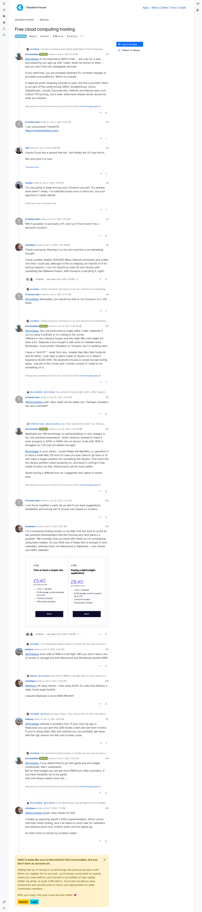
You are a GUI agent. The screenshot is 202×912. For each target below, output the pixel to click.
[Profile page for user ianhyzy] (19, 651)
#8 (107, 245)
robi (27, 148)
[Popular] (4, 22)
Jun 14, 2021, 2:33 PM (68, 429)
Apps (146, 7)
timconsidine (32, 54)
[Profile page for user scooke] (19, 185)
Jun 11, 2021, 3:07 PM (68, 326)
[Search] (4, 35)
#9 (107, 294)
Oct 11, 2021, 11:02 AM (56, 526)
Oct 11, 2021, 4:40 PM (53, 649)
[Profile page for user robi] (19, 150)
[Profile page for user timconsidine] (19, 56)
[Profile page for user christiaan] (19, 247)
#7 (107, 219)
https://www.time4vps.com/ (41, 130)
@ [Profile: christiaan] (32, 59)
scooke (29, 183)
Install (182, 7)
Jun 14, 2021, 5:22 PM (60, 500)
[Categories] (4, 3)
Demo (164, 7)
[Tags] (4, 16)
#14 (107, 526)
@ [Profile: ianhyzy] (31, 685)
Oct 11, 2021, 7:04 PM (68, 758)
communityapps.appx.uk (90, 106)
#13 (107, 500)
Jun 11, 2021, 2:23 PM (60, 294)
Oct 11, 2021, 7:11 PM (55, 808)
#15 (107, 649)
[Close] (105, 859)
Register (23, 901)
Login (34, 901)
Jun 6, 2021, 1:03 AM (60, 219)
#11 (107, 397)
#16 (107, 681)
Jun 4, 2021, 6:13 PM (68, 54)
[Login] (198, 3)
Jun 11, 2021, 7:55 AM (56, 245)
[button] (4, 901)
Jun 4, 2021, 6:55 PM (60, 122)
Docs (174, 7)
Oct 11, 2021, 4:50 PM (56, 681)
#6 (107, 183)
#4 (107, 122)
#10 (107, 326)
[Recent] (4, 10)
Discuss (21, 36)
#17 (107, 719)
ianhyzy (29, 649)
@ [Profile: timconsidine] (34, 402)
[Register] (198, 10)
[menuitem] (198, 3)
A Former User (32, 122)
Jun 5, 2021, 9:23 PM (53, 183)
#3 (107, 54)
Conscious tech (32, 167)
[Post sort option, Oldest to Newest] (129, 50)
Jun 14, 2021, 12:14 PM (61, 397)
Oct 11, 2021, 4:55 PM (53, 719)
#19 (107, 808)
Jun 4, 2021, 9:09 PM (49, 148)
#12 (107, 429)
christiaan (34, 49)
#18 (107, 758)
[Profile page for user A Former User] (19, 124)
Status (155, 7)
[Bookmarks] (4, 29)
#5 (107, 148)
